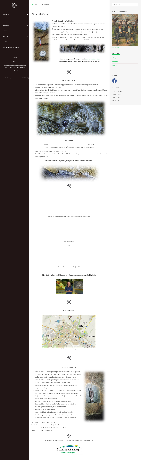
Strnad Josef (115, 48)
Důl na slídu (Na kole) (11, 47)
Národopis (6, 20)
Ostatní (5, 31)
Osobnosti (6, 25)
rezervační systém (92, 59)
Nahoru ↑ (5, 79)
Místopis (6, 14)
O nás (5, 42)
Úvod (33, 4)
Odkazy (5, 36)
